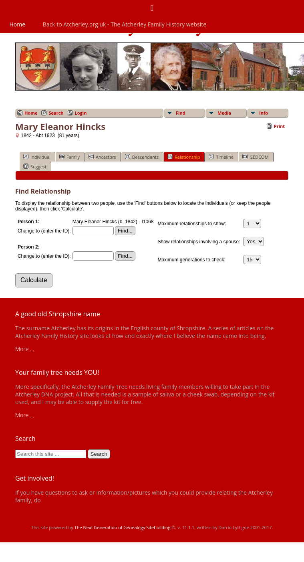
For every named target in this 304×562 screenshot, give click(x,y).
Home (18, 24)
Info (263, 113)
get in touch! (57, 500)
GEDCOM (255, 157)
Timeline (221, 157)
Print (279, 126)
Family (69, 157)
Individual (36, 157)
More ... (24, 349)
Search (55, 113)
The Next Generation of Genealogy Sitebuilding (122, 527)
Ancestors (102, 157)
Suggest (34, 166)
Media (224, 113)
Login (81, 113)
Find (180, 113)
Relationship (183, 157)
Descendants (142, 157)
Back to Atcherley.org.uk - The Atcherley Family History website (124, 24)
